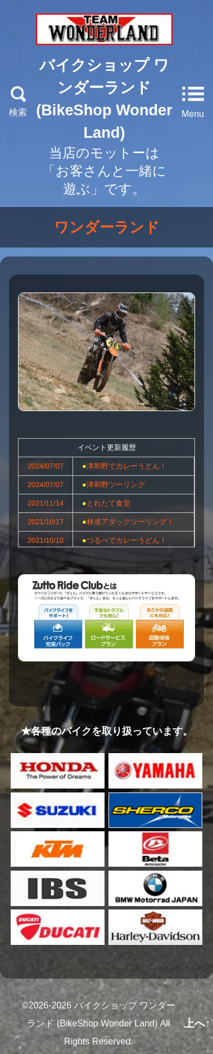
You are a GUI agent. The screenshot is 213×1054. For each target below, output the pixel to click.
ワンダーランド (107, 227)
